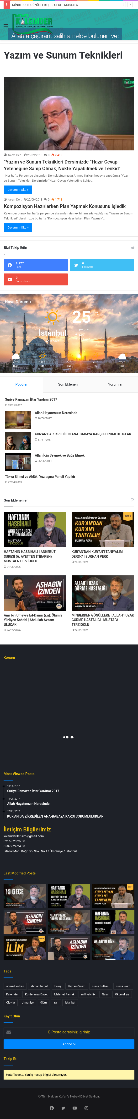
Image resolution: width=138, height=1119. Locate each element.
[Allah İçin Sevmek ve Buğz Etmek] (18, 462)
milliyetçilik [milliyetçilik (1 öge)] (88, 994)
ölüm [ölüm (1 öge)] (43, 1002)
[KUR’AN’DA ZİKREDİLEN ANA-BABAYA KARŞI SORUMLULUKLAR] (18, 441)
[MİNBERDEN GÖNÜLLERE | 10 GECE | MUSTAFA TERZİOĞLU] (25, 896)
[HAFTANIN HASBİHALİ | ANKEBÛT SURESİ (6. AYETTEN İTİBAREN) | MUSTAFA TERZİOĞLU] (35, 529)
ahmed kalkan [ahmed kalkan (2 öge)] (15, 986)
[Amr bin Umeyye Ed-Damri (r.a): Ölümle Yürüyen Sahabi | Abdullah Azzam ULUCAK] (35, 593)
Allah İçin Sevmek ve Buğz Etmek (60, 455)
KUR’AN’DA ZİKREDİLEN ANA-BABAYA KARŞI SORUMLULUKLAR (83, 434)
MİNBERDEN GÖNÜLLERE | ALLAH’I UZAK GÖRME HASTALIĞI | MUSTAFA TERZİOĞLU (103, 620)
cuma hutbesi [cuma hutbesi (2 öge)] (100, 986)
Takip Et (10, 1059)
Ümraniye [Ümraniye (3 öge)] (28, 1002)
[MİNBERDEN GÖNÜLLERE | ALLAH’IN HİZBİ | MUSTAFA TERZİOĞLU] (113, 948)
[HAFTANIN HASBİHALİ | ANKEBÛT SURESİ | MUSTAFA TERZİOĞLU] (113, 922)
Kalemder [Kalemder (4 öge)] (12, 994)
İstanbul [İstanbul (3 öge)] (70, 1002)
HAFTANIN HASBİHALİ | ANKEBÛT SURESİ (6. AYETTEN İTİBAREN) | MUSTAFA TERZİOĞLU (29, 556)
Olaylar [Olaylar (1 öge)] (10, 1002)
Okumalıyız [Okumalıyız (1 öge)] (122, 994)
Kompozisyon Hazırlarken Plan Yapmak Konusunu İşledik (65, 206)
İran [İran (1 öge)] (55, 1002)
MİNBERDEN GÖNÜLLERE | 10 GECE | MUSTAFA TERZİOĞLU (53, 5)
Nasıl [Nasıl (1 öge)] (105, 994)
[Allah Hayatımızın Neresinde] (18, 420)
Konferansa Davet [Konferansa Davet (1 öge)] (36, 994)
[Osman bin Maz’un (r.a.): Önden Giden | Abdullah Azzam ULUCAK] (69, 948)
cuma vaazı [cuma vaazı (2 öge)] (123, 986)
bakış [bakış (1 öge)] (57, 986)
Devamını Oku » (18, 189)
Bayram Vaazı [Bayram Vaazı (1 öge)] (76, 986)
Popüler (21, 384)
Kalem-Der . (14, 155)
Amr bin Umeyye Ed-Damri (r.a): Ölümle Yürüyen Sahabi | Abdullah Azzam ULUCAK (33, 620)
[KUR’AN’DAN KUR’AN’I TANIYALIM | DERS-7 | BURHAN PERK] (103, 529)
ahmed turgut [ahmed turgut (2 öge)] (39, 986)
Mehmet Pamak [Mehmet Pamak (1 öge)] (64, 994)
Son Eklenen (68, 384)
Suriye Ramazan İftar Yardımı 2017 (31, 399)
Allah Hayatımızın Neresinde (56, 413)
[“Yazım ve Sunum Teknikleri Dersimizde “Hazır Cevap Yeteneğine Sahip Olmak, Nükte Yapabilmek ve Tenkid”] (69, 113)
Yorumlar (115, 384)
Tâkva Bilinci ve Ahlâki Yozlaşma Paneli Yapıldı (40, 477)
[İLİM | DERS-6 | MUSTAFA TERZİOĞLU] (25, 948)
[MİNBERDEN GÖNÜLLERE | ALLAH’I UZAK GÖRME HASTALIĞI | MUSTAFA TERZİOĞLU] (103, 593)
